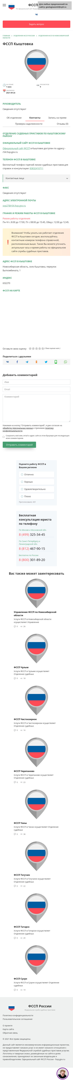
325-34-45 (32, 534)
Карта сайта (8, 1029)
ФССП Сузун (20, 978)
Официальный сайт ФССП (16, 148)
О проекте (7, 1025)
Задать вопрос (36, 24)
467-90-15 (32, 548)
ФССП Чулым (21, 667)
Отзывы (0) (62, 123)
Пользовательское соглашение (17, 1019)
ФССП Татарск (22, 926)
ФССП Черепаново (24, 771)
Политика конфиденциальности (18, 1015)
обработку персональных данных (18, 428)
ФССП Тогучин (22, 874)
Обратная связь (10, 1033)
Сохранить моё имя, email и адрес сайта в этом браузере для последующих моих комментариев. (37, 436)
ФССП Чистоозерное (25, 719)
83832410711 (36, 168)
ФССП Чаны (20, 823)
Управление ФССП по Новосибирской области (35, 614)
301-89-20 (32, 559)
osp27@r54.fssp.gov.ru (14, 205)
